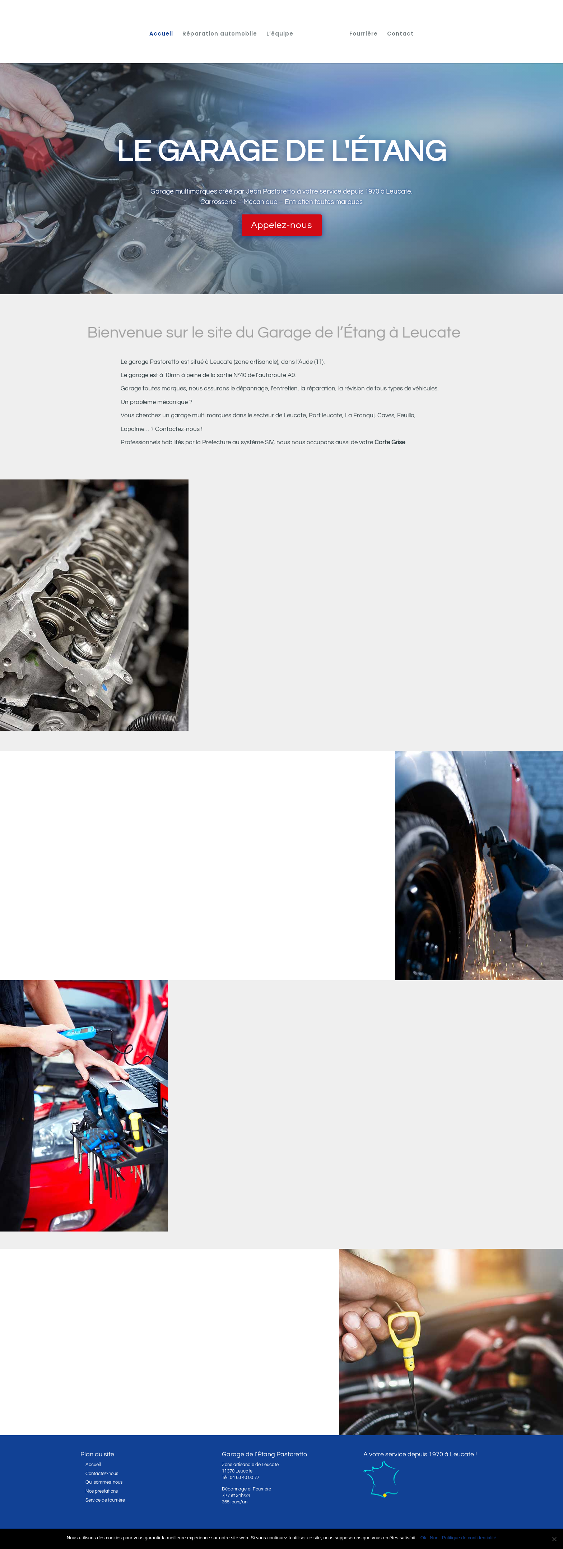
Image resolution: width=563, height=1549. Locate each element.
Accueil (161, 34)
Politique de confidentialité (469, 1537)
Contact (400, 34)
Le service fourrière (108, 1387)
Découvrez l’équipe (292, 1201)
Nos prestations (101, 1491)
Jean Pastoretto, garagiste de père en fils (368, 1138)
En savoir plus (324, 703)
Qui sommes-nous (103, 1482)
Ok (423, 1537)
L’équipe (279, 34)
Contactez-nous (84, 953)
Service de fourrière (105, 1500)
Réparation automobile (219, 34)
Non (434, 1537)
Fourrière (363, 34)
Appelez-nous (281, 225)
